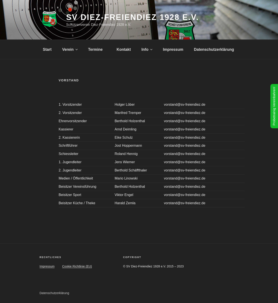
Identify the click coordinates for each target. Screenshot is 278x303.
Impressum (173, 49)
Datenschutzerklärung (214, 49)
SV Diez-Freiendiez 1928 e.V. (132, 17)
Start (47, 49)
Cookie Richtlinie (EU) (77, 266)
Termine (97, 49)
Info (147, 49)
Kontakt (124, 49)
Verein (70, 49)
